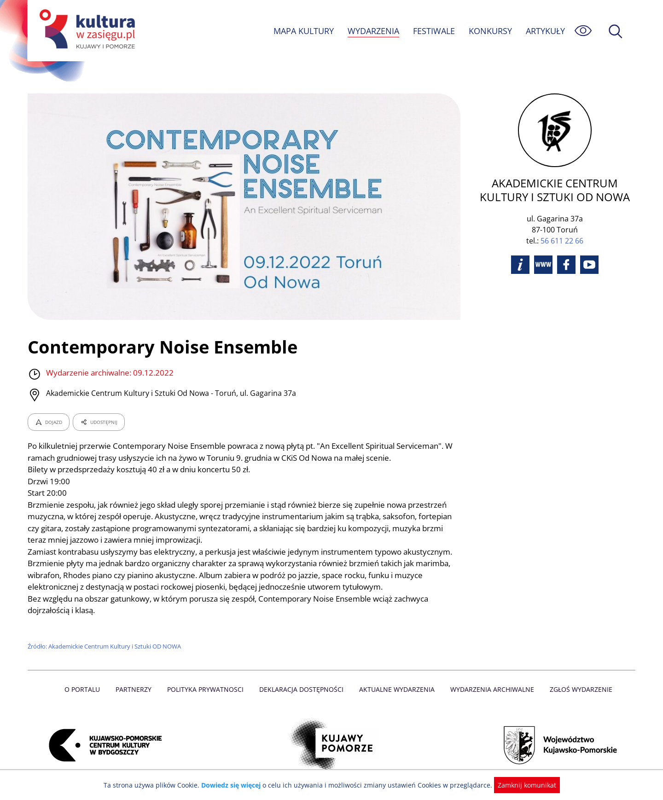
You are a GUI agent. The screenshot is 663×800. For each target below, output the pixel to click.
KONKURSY (490, 30)
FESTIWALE (434, 30)
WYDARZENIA (373, 30)
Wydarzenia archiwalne (489, 689)
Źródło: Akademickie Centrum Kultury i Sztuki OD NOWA (106, 646)
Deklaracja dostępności (302, 689)
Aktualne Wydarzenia (396, 689)
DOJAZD (48, 422)
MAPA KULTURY (302, 30)
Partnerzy (136, 689)
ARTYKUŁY (545, 30)
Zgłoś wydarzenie (577, 689)
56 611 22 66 (562, 241)
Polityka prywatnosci (207, 689)
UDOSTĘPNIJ (98, 422)
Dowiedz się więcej (234, 785)
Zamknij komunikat (521, 785)
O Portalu (86, 689)
